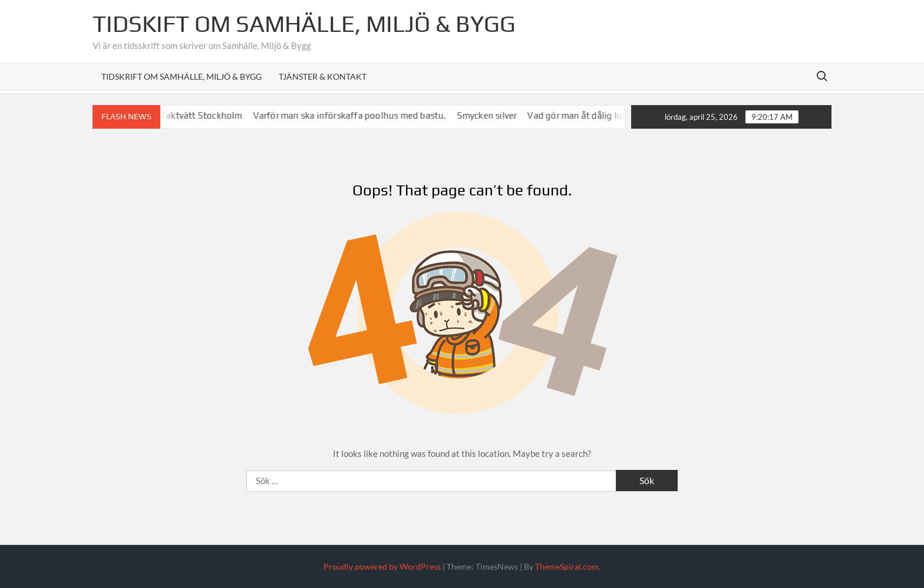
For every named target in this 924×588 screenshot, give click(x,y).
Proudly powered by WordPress (382, 566)
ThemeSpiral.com (567, 566)
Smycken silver (493, 115)
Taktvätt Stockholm (207, 115)
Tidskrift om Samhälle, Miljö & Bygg (181, 76)
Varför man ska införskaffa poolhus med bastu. (355, 115)
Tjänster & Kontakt (323, 76)
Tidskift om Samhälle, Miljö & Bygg (304, 23)
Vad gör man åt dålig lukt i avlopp (601, 115)
